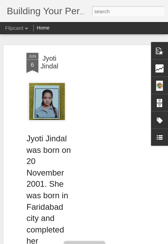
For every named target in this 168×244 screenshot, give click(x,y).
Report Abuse (125, 240)
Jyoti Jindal (49, 50)
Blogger (105, 240)
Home (43, 27)
